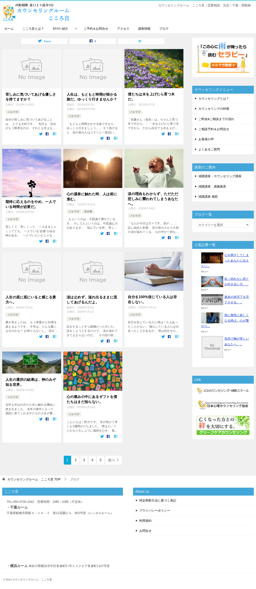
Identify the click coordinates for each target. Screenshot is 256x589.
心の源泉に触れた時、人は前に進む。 (92, 196)
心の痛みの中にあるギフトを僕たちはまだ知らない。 (92, 398)
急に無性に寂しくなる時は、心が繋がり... (225, 320)
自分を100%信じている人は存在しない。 (152, 299)
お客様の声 (206, 139)
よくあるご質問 (209, 149)
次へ (111, 459)
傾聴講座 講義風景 (212, 186)
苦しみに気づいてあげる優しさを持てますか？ (30, 97)
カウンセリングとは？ (213, 98)
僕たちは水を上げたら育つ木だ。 (151, 96)
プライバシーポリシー (154, 509)
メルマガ (12, 111)
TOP (33, 478)
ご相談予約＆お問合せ (213, 129)
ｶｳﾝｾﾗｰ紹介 (60, 28)
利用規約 (145, 520)
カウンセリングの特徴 (213, 108)
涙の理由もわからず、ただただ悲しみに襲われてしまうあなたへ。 (153, 198)
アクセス (123, 28)
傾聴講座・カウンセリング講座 (219, 176)
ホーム (9, 28)
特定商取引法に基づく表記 (157, 499)
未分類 (88, 211)
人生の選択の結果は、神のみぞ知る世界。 (30, 381)
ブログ (163, 28)
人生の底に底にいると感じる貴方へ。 (30, 299)
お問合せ (145, 530)
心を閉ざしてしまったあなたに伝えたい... (225, 260)
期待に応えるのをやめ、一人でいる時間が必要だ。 (30, 203)
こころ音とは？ (33, 28)
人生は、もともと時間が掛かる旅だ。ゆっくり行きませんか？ (92, 97)
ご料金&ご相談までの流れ (216, 119)
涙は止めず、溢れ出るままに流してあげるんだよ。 (92, 299)
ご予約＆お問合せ (96, 28)
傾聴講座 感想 (208, 196)
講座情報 (144, 28)
